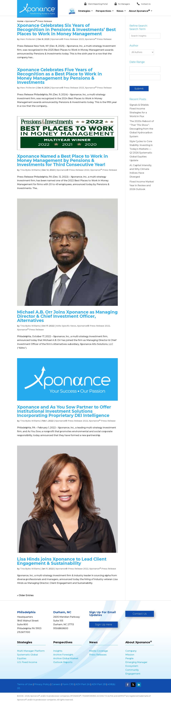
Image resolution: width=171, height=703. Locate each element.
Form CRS (68, 684)
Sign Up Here (103, 624)
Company (131, 651)
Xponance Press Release (98, 39)
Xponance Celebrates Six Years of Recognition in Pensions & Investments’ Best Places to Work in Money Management (66, 29)
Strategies (84, 11)
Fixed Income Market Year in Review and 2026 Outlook (142, 185)
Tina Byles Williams (30, 170)
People (129, 658)
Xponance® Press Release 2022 (73, 170)
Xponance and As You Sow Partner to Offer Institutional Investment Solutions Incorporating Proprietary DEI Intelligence (64, 411)
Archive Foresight (63, 654)
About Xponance (139, 10)
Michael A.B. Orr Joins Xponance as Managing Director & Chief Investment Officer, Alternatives (67, 316)
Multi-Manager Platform (31, 651)
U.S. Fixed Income (27, 662)
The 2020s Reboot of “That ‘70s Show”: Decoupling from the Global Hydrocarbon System (142, 129)
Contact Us (140, 613)
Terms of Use (24, 684)
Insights (57, 651)
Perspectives (103, 11)
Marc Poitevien (28, 39)
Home (20, 21)
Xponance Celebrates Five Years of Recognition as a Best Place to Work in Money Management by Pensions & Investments (59, 76)
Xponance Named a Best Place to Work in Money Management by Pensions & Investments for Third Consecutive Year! (62, 160)
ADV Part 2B (99, 684)
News (120, 11)
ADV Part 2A (83, 684)
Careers (56, 684)
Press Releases (98, 654)
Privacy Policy (42, 684)
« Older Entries (25, 595)
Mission (129, 654)
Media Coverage (98, 651)
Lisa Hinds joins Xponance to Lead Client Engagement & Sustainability (61, 561)
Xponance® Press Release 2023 (67, 39)
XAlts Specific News (66, 326)
